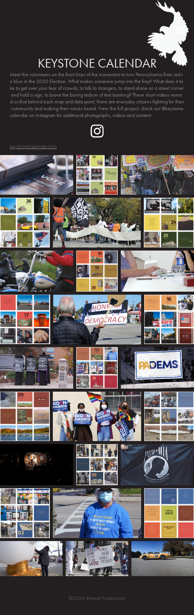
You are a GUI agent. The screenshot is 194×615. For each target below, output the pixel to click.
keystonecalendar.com (33, 146)
